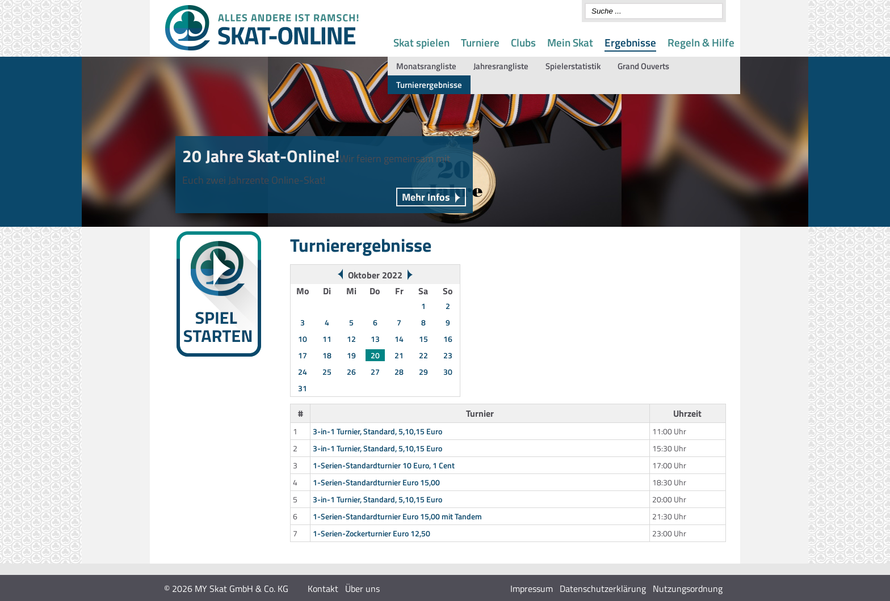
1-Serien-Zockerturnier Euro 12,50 (371, 533)
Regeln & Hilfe (700, 42)
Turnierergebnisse (429, 84)
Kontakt (323, 588)
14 (399, 339)
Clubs (523, 42)
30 (447, 372)
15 (423, 339)
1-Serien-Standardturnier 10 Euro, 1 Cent (384, 465)
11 (326, 339)
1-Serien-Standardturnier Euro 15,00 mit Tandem (397, 516)
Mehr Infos (426, 197)
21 (399, 355)
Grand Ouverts (643, 66)
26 (351, 372)
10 (302, 339)
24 (302, 372)
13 (375, 339)
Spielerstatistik (573, 66)
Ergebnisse (630, 42)
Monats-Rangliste (199, 416)
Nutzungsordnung (688, 588)
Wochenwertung (197, 403)
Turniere (480, 42)
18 (326, 355)
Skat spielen (421, 42)
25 (326, 372)
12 (351, 339)
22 (423, 355)
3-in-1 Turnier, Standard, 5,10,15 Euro (377, 431)
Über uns (362, 588)
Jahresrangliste (500, 66)
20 (375, 355)
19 (351, 355)
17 (302, 355)
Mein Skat (570, 42)
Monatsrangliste (426, 66)
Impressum (531, 588)
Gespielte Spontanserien (211, 430)
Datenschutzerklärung (603, 588)
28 (399, 372)
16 (447, 339)
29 (423, 372)
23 (447, 355)
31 (302, 388)
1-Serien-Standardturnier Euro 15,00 (376, 482)
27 (375, 372)
